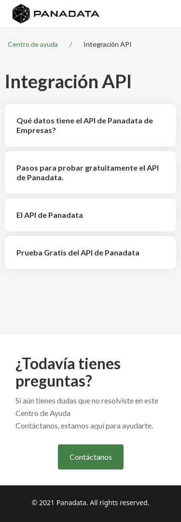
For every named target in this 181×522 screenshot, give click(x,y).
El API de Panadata (49, 214)
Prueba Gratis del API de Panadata (77, 252)
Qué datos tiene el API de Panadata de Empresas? (84, 125)
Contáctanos (91, 456)
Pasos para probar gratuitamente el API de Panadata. (87, 172)
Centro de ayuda (33, 44)
